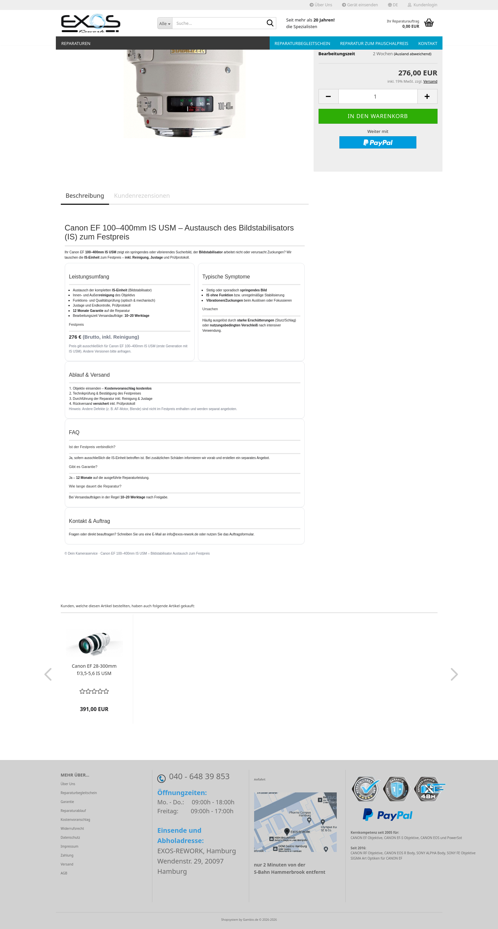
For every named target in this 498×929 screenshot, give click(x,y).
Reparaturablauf (73, 810)
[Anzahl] (378, 96)
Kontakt (428, 43)
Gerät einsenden (360, 5)
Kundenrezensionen (142, 195)
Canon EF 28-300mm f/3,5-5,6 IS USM (94, 669)
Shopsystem (229, 919)
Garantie (67, 801)
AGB (64, 873)
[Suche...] (164, 23)
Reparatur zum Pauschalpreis (374, 43)
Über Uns (321, 5)
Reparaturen (76, 43)
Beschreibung (85, 195)
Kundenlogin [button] (422, 5)
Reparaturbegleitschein (302, 43)
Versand (67, 864)
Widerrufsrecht (72, 828)
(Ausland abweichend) (412, 53)
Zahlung (67, 855)
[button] (393, 5)
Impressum (70, 846)
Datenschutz (70, 837)
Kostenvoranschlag (75, 819)
